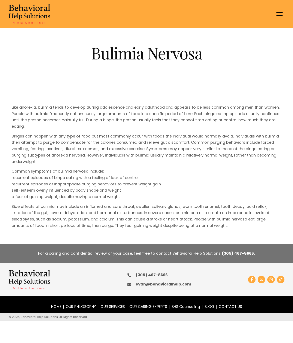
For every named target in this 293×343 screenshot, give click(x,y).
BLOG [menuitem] (209, 307)
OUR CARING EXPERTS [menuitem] (148, 307)
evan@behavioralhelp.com (163, 284)
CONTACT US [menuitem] (230, 307)
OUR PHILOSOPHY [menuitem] (81, 307)
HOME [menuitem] (56, 307)
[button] (252, 279)
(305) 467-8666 (238, 253)
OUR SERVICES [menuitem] (112, 307)
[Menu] (279, 14)
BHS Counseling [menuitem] (186, 307)
